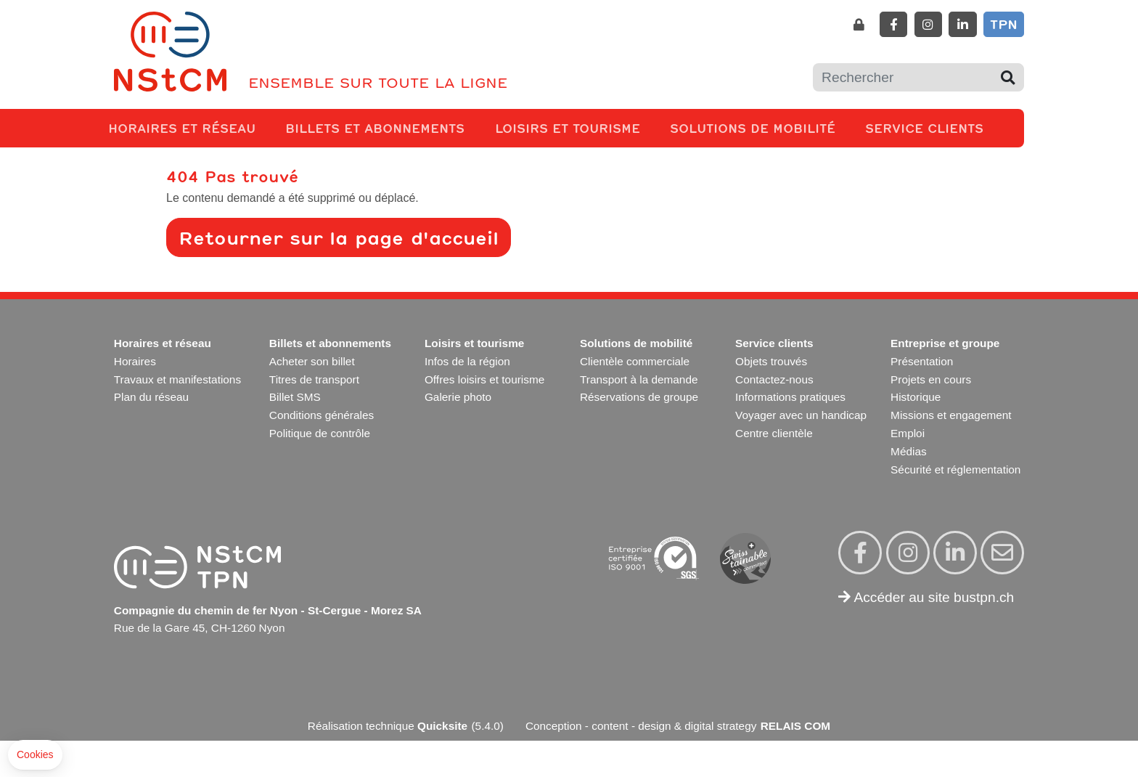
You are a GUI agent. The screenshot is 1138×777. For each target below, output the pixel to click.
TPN (1004, 24)
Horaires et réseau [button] (184, 127)
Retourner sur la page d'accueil (339, 237)
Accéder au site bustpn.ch (926, 597)
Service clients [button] (927, 127)
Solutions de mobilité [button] (755, 127)
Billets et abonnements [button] (377, 127)
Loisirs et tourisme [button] (570, 127)
